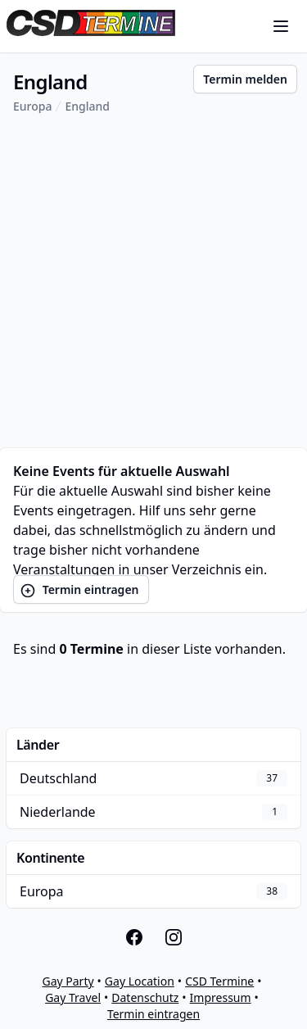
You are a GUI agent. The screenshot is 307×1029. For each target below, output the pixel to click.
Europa (32, 106)
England (87, 106)
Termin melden (245, 79)
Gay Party (67, 981)
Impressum (220, 997)
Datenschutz (144, 997)
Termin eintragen (79, 590)
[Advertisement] (153, 281)
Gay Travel (73, 997)
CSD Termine (219, 981)
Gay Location (139, 981)
